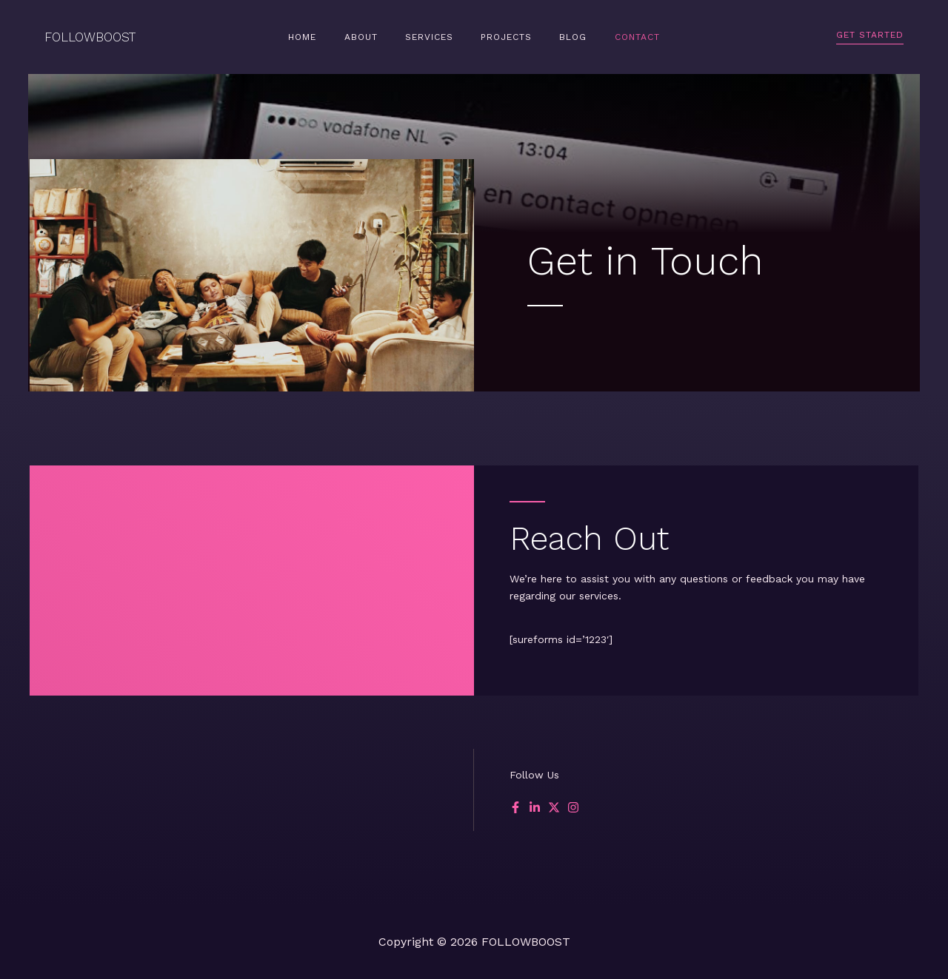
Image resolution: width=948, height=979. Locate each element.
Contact (612, 37)
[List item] (515, 807)
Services (434, 37)
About (376, 37)
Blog (559, 37)
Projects (501, 37)
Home (327, 37)
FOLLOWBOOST (90, 37)
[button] (870, 37)
